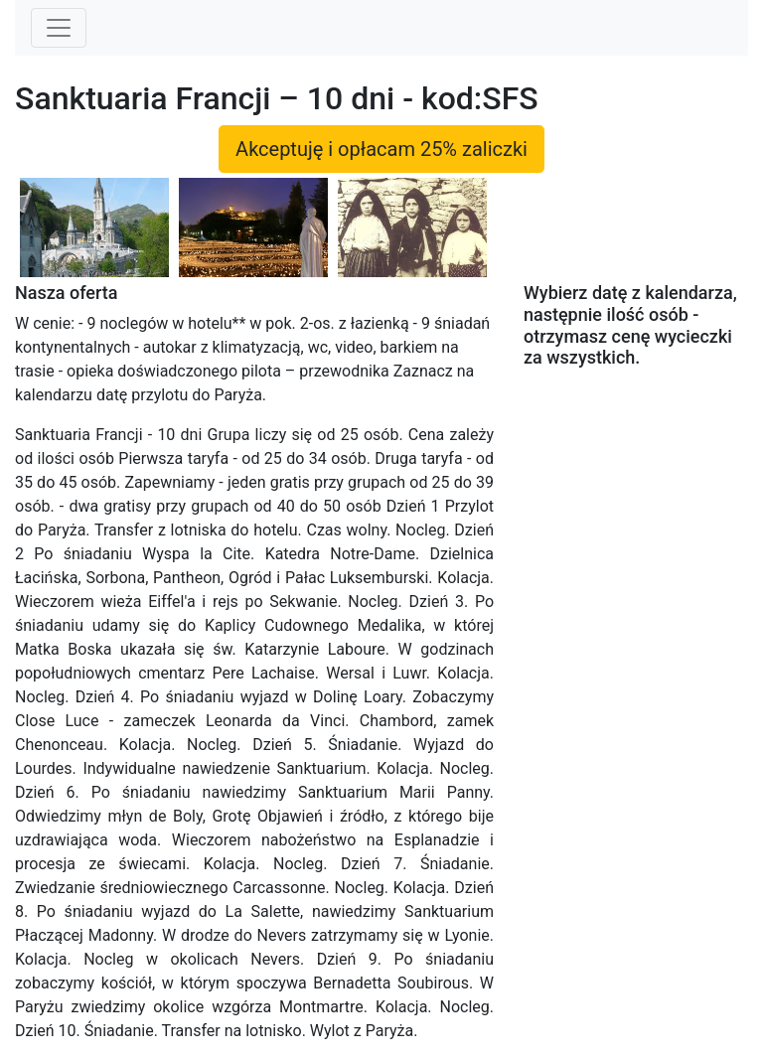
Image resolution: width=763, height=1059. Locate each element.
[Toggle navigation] (58, 28)
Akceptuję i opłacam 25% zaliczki (381, 149)
